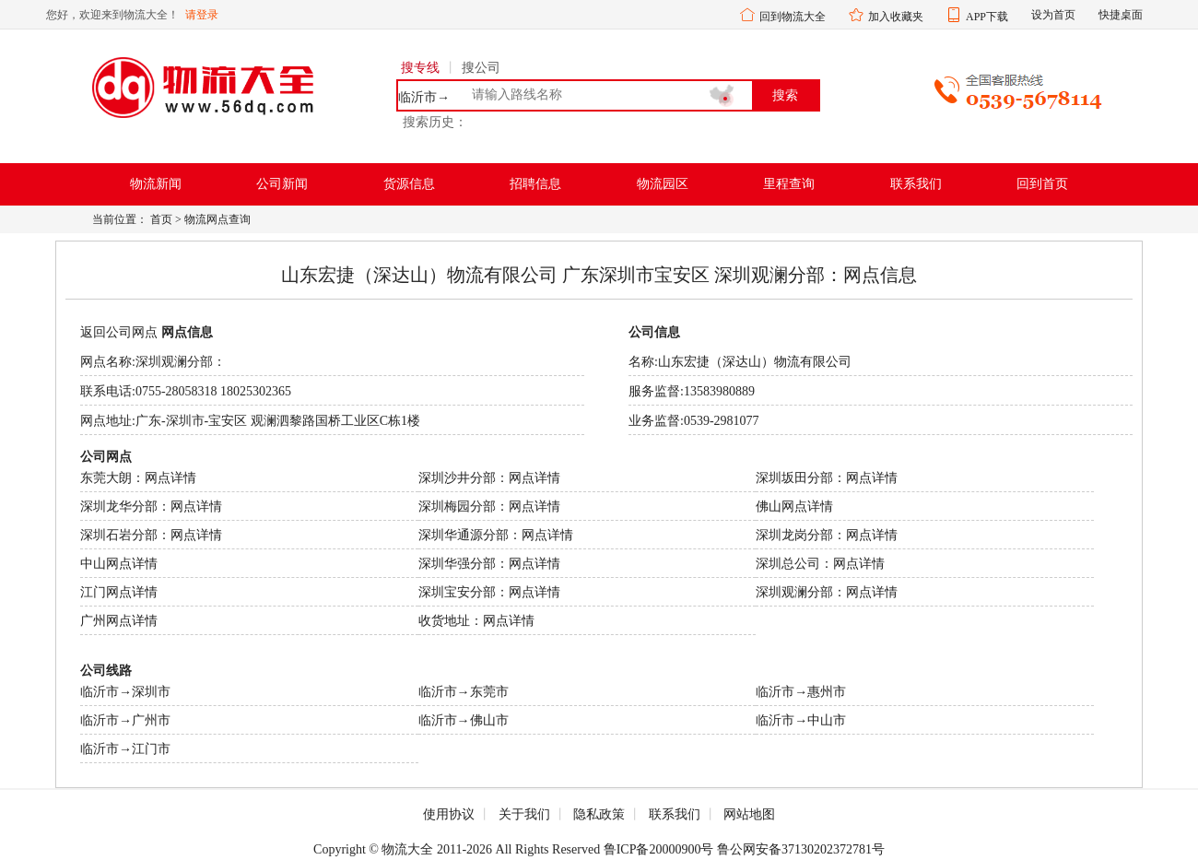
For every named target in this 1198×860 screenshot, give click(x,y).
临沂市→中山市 (801, 720)
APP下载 (987, 16)
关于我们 (524, 814)
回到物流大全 (792, 16)
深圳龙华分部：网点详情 (151, 506)
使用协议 (449, 814)
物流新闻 (156, 184)
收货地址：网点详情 (476, 621)
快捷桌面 (1120, 14)
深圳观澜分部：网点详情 (827, 592)
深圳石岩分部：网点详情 (151, 535)
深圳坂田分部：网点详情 (827, 478)
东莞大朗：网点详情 (138, 478)
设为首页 (1053, 14)
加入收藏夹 (895, 16)
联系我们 (916, 184)
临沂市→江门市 (125, 749)
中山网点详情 (119, 564)
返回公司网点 (119, 332)
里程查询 (789, 184)
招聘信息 (535, 184)
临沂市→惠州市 (801, 692)
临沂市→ (424, 97)
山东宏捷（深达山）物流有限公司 (755, 362)
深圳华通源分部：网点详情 (495, 535)
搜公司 (481, 68)
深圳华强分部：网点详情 (489, 564)
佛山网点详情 (794, 506)
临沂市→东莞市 (463, 692)
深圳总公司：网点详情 (820, 564)
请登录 (201, 14)
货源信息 (409, 184)
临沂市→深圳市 (125, 692)
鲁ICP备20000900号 (659, 849)
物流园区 (662, 184)
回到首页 (1042, 184)
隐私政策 (599, 814)
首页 (161, 219)
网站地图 (749, 814)
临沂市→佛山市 (463, 720)
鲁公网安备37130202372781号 (801, 849)
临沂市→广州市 (125, 720)
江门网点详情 (119, 592)
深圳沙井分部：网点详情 (489, 478)
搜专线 (420, 68)
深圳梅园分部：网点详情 (489, 506)
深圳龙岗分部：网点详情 (827, 535)
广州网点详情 (119, 621)
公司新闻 (282, 184)
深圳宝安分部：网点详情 (489, 592)
